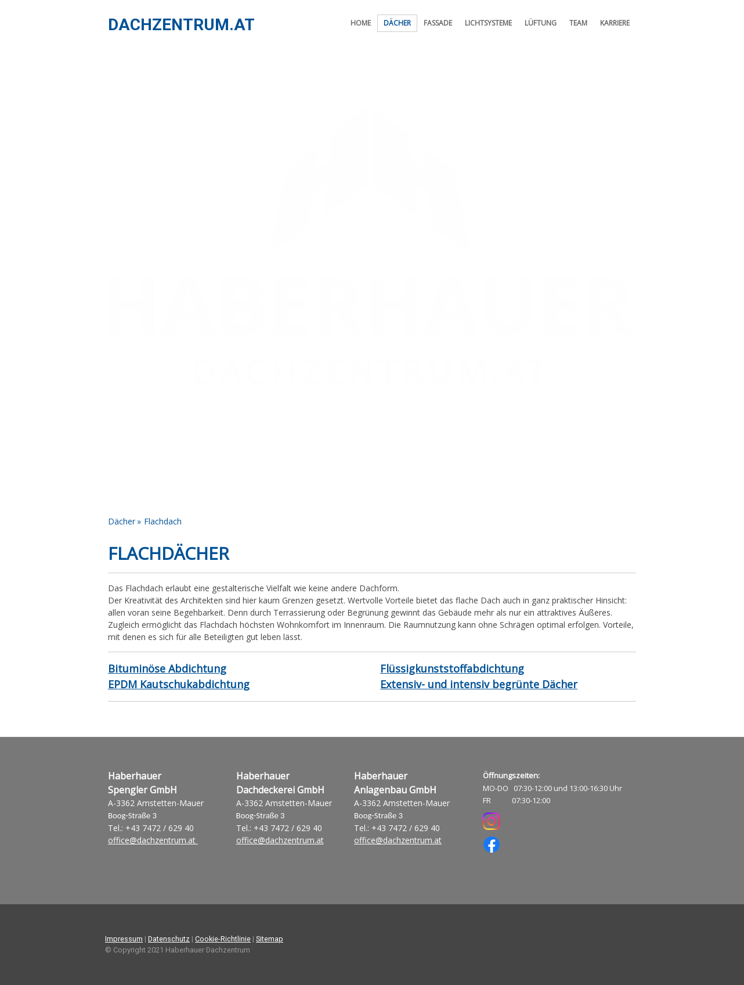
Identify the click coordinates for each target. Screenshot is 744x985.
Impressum (124, 938)
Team (578, 23)
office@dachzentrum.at (153, 840)
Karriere (615, 23)
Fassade (438, 23)
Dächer (397, 23)
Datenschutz (169, 938)
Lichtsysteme (488, 23)
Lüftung (541, 23)
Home (361, 23)
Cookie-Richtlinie (223, 938)
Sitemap (269, 938)
